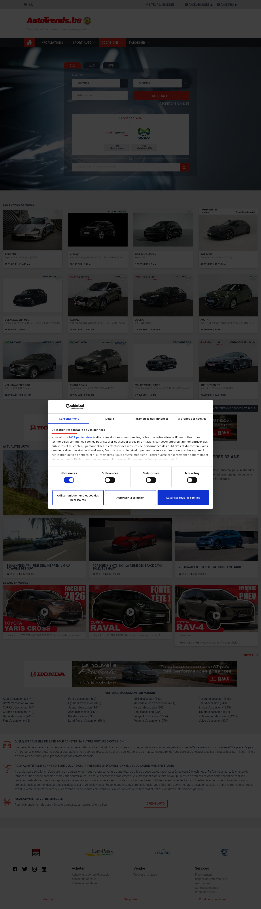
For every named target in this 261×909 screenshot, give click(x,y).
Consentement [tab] (69, 418)
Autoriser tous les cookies (183, 497)
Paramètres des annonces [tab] (151, 418)
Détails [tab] (110, 418)
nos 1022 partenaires (77, 437)
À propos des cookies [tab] (192, 418)
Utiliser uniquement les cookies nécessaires (78, 498)
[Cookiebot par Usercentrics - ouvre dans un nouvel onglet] (68, 406)
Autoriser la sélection (130, 497)
